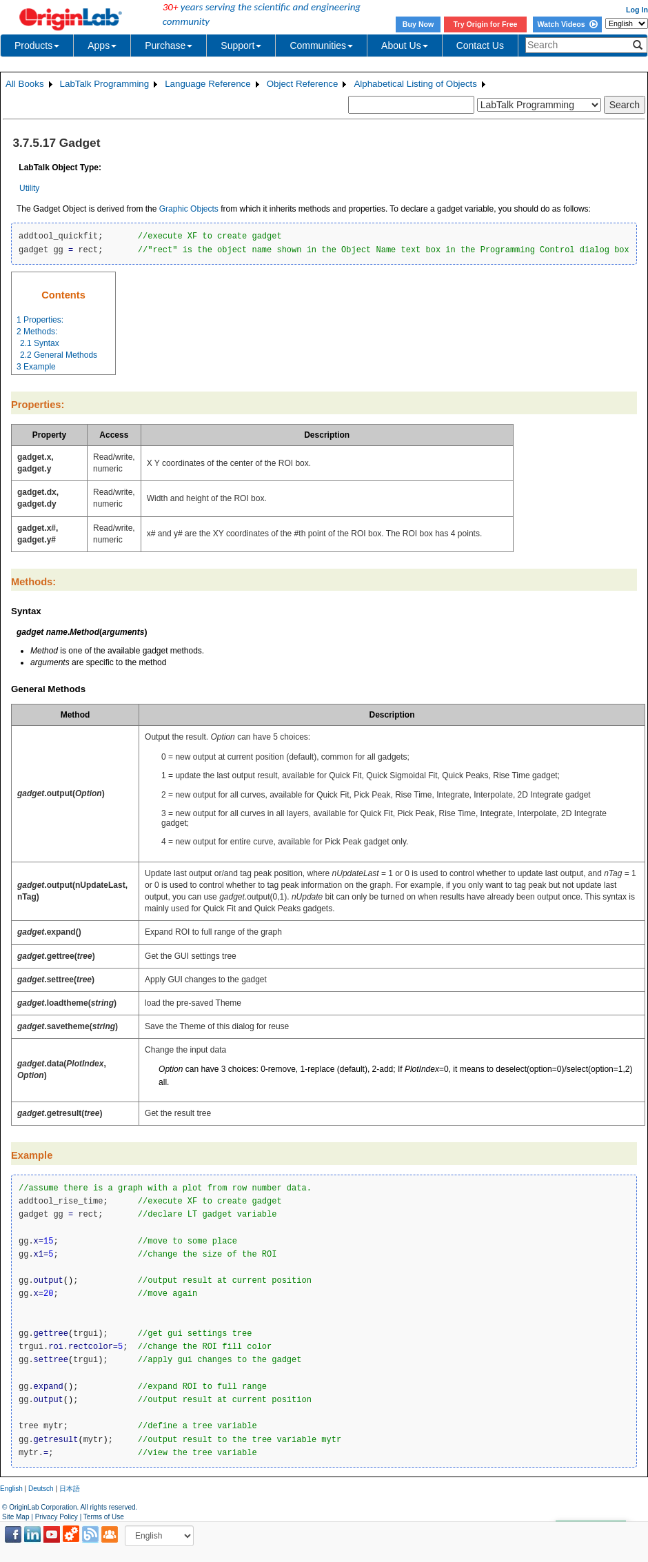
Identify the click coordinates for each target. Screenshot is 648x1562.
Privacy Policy (56, 1517)
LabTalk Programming (105, 84)
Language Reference (208, 84)
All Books (25, 84)
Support (241, 45)
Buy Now (418, 24)
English (11, 1488)
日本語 (69, 1488)
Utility (29, 188)
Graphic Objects (189, 209)
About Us (404, 45)
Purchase (168, 45)
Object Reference (302, 84)
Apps (102, 45)
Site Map (15, 1517)
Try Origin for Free (486, 24)
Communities (321, 45)
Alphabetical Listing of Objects (415, 84)
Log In (637, 10)
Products (36, 45)
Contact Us (480, 45)
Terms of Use (103, 1517)
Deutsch (41, 1488)
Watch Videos (567, 24)
